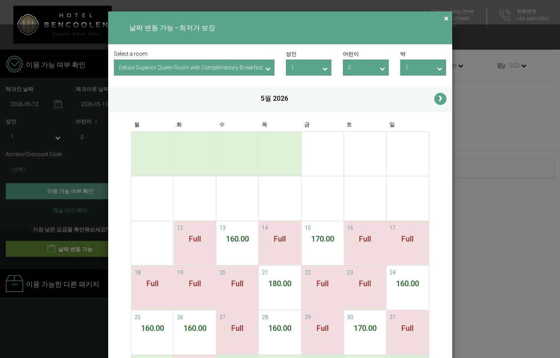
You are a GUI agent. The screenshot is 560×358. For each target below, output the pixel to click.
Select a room (131, 54)
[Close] (446, 19)
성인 (291, 54)
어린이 (351, 54)
